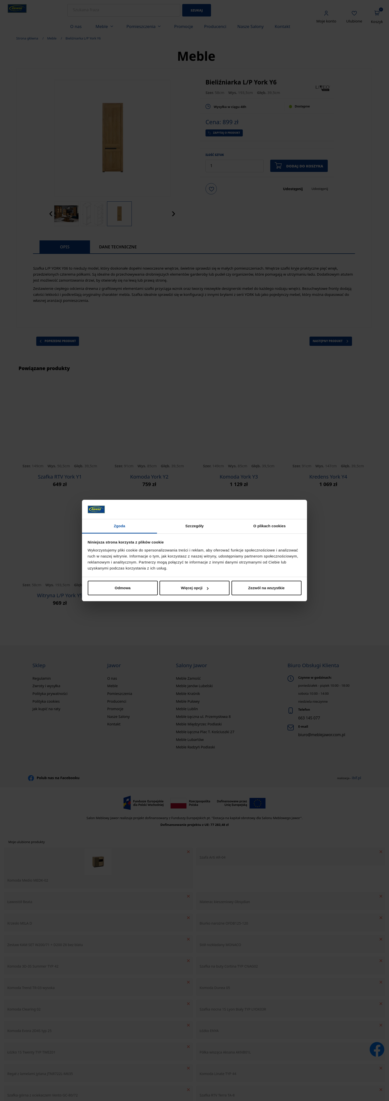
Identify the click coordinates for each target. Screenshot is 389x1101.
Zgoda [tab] (119, 526)
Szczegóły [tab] (194, 526)
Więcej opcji (194, 588)
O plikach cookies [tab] (269, 526)
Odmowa (122, 588)
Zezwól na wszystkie (266, 588)
